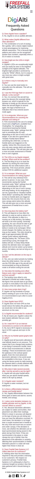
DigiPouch (16, 124)
